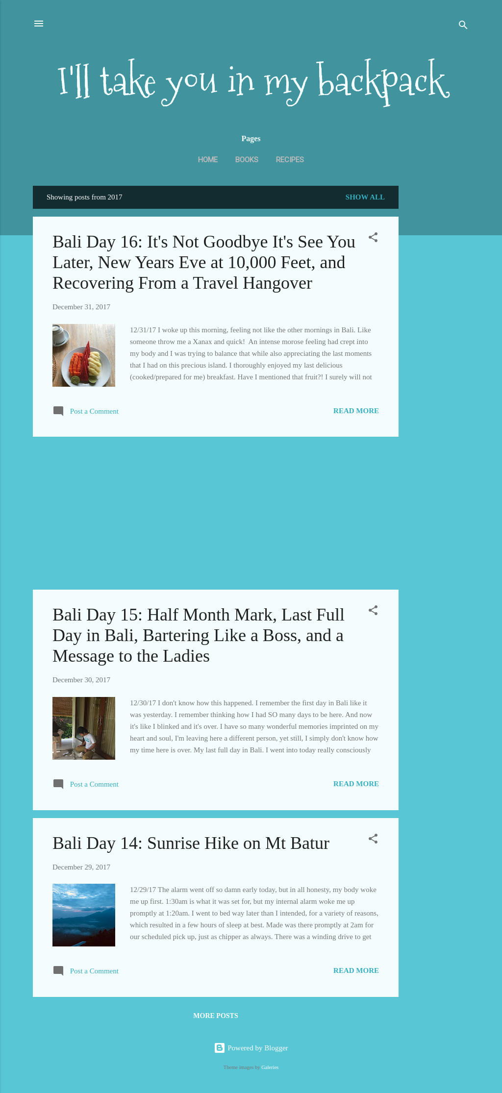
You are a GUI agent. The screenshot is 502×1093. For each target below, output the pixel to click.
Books (246, 159)
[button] (373, 239)
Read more (356, 411)
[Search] (463, 27)
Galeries (269, 1067)
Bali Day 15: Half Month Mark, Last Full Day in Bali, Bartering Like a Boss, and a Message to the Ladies (198, 635)
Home (208, 159)
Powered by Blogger (251, 1048)
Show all (365, 197)
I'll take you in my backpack (251, 81)
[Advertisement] (437, 341)
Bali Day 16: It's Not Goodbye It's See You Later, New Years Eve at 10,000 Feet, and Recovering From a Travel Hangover (203, 262)
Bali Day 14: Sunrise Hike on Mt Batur (190, 843)
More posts (215, 1015)
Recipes (290, 159)
